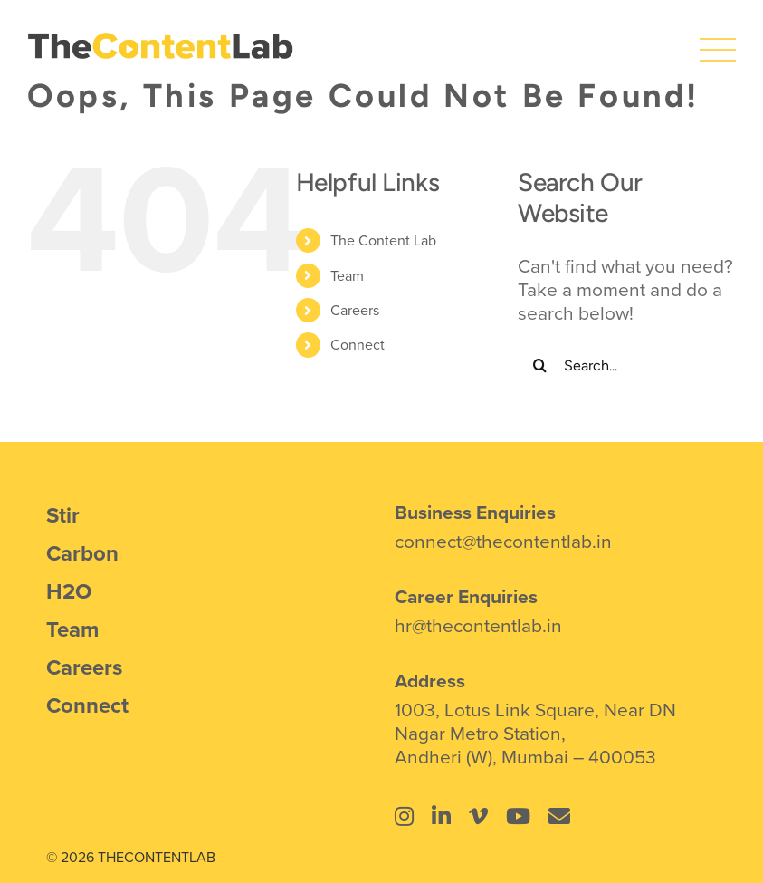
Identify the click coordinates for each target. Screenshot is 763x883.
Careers (354, 310)
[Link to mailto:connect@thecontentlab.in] (559, 816)
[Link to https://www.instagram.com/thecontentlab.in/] (404, 816)
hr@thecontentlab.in (478, 624)
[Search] (540, 365)
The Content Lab (383, 240)
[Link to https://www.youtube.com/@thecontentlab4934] (518, 816)
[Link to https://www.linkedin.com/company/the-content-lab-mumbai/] (441, 816)
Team (347, 275)
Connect (357, 344)
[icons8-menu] (718, 40)
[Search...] (627, 365)
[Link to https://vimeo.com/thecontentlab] (478, 816)
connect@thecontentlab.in (503, 540)
